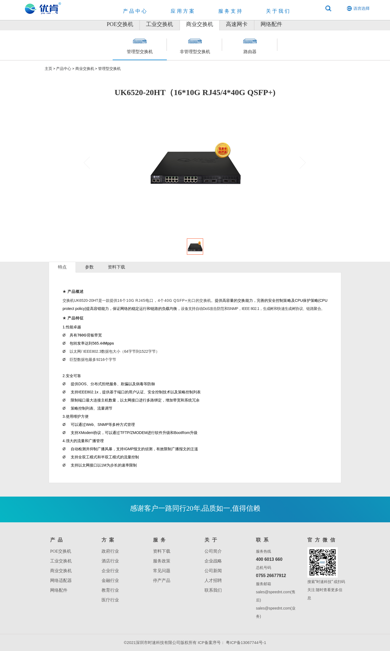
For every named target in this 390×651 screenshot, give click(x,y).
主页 (48, 69)
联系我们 (213, 590)
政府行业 (110, 551)
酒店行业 (110, 561)
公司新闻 (213, 570)
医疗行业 (110, 600)
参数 (89, 267)
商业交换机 (199, 24)
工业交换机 (145, 24)
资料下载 (116, 267)
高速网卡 (251, 24)
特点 (62, 267)
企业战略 (213, 561)
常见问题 (161, 570)
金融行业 (110, 580)
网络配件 (300, 24)
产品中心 (63, 69)
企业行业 (110, 570)
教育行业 (110, 590)
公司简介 (213, 551)
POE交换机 (91, 24)
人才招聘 (213, 580)
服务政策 (161, 561)
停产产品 (161, 580)
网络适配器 (61, 580)
